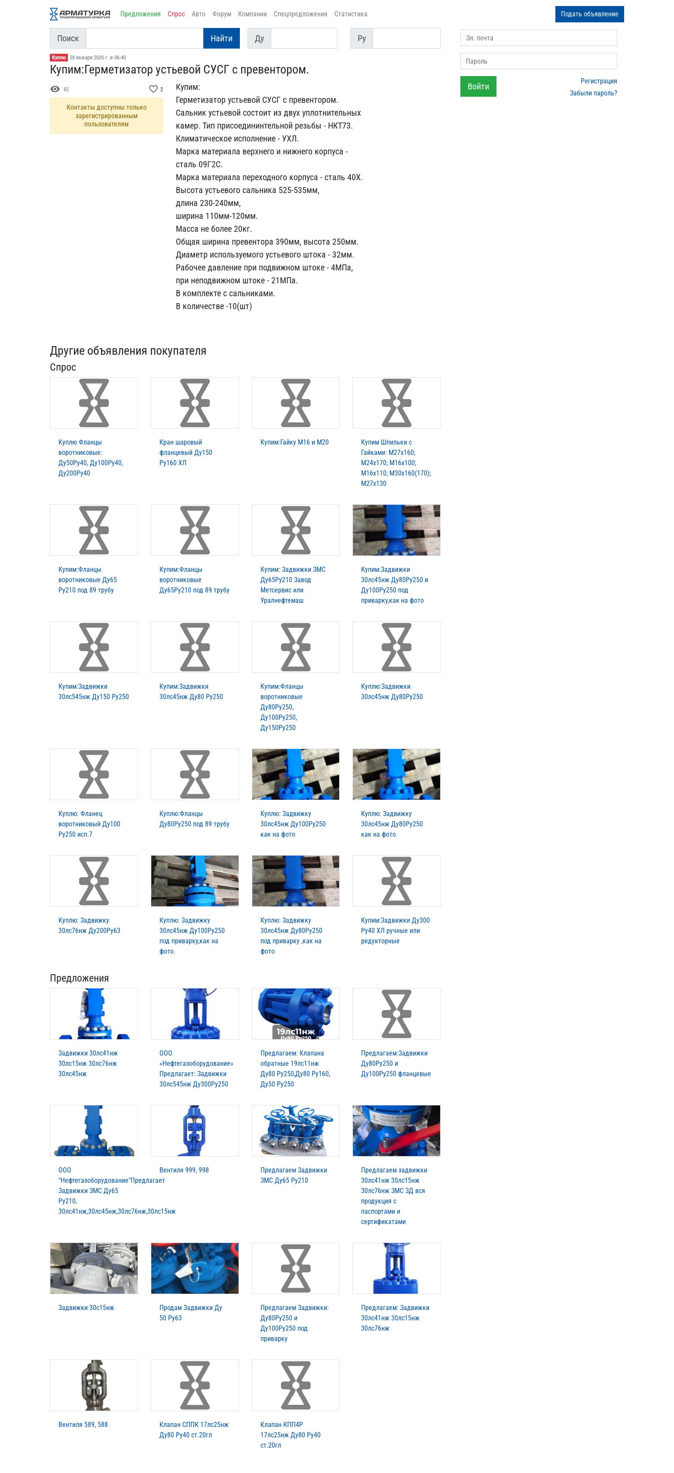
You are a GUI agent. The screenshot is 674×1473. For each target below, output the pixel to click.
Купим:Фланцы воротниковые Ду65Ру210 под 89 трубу (194, 579)
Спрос (176, 14)
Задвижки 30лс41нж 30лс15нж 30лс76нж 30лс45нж (88, 1063)
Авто (198, 14)
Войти (478, 86)
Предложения (140, 14)
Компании (252, 14)
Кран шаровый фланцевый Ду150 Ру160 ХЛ (185, 452)
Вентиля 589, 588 (83, 1425)
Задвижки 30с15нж (86, 1308)
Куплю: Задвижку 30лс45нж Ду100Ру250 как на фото (293, 824)
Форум (221, 14)
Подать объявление (590, 14)
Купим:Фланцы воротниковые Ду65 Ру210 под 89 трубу (87, 579)
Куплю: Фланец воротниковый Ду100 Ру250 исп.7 (89, 824)
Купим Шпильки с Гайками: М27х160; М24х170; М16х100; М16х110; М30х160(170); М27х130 (396, 463)
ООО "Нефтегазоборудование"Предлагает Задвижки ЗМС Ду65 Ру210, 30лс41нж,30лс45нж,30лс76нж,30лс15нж (117, 1190)
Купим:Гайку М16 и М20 (294, 442)
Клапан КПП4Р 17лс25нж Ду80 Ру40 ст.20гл (290, 1435)
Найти (222, 38)
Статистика (351, 14)
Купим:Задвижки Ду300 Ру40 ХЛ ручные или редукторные (395, 930)
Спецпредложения (301, 14)
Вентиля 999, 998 (184, 1170)
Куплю (59, 58)
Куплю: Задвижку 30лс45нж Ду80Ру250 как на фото (392, 824)
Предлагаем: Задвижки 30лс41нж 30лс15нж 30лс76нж (395, 1318)
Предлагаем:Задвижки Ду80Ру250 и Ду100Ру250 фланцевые (396, 1063)
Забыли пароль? (593, 93)
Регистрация (599, 81)
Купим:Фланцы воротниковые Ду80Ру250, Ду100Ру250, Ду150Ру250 (281, 707)
